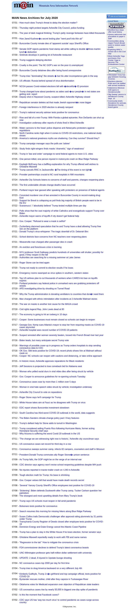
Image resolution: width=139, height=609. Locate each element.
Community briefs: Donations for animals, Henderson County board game (117, 104)
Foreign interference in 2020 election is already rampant (46, 107)
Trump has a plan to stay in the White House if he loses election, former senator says (60, 532)
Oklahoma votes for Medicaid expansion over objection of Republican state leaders (59, 584)
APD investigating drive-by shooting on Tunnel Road (44, 288)
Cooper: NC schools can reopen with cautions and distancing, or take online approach (60, 356)
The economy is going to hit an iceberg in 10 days (43, 314)
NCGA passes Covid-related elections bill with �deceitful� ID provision (54, 86)
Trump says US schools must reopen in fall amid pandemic (47, 501)
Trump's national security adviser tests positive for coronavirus (49, 112)
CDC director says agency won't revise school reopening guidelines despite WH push (60, 465)
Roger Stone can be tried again (34, 262)
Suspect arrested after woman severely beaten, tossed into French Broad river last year (61, 335)
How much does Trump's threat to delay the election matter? (48, 23)
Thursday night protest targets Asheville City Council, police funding (51, 28)
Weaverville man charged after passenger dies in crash (45, 242)
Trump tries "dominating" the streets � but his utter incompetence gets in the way (58, 76)
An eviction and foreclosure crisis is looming (40, 247)
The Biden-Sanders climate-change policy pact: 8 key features (49, 418)
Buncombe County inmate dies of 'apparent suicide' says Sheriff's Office (53, 43)
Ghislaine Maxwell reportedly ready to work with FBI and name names (53, 537)
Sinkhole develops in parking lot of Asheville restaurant (45, 55)
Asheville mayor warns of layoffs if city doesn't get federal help (49, 216)
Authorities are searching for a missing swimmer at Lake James (49, 257)
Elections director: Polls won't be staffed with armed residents (116, 83)
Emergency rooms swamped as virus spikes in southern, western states (53, 273)
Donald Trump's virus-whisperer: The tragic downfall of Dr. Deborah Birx (53, 231)
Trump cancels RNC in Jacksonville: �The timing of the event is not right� (55, 170)
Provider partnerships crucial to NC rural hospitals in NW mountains (51, 174)
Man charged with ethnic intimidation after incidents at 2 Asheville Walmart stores (58, 299)
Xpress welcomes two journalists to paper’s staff (117, 36)
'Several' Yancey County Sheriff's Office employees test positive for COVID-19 (56, 485)
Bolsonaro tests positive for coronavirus (38, 506)
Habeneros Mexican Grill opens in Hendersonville (116, 90)
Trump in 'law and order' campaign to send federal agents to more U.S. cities (56, 154)
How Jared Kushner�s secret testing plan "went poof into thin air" (51, 38)
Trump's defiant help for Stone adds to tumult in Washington (48, 423)
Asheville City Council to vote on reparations (40, 392)
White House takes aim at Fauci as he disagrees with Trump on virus (52, 402)
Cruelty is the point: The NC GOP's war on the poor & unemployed (51, 65)
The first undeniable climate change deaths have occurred (47, 185)
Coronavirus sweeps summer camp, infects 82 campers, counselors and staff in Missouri (62, 449)
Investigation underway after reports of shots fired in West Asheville (51, 123)
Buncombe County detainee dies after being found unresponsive (50, 70)
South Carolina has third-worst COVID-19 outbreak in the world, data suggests (57, 413)
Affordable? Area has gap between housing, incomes (117, 77)
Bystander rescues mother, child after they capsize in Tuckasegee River (53, 579)
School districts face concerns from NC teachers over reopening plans (53, 237)
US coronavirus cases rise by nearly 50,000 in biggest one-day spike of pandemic (58, 589)
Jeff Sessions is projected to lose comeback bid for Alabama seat (50, 366)
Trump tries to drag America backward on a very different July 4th (50, 568)
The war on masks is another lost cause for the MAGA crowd (48, 304)
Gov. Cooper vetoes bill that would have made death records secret (51, 480)
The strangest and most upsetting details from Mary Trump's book (51, 496)
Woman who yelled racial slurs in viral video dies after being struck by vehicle (56, 371)
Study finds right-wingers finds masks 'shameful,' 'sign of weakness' (51, 149)
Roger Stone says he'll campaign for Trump (40, 397)
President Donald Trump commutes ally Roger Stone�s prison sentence (54, 455)
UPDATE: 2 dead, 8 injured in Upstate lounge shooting (45, 558)
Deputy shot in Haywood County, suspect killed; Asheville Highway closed (54, 97)
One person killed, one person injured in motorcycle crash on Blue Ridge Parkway (58, 159)
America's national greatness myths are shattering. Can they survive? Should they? (59, 138)
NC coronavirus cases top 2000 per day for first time (44, 563)
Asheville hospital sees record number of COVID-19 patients (48, 330)
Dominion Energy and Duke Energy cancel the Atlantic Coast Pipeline (52, 527)
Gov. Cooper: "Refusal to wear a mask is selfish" (42, 221)
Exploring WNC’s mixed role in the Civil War (117, 52)
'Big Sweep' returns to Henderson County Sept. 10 (117, 96)
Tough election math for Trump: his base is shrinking (44, 475)
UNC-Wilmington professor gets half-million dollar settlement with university (55, 553)
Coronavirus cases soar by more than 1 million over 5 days (47, 382)
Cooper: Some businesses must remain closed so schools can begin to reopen (57, 319)
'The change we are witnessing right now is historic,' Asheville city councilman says (59, 439)
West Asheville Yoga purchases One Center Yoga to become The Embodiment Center (116, 60)
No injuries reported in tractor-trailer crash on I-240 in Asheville (49, 470)
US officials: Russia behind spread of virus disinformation (46, 81)
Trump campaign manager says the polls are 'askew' (44, 143)
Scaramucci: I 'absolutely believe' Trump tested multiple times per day (52, 205)
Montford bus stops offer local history (116, 31)
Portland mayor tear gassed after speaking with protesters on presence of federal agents (61, 190)
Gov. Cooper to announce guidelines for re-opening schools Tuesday (52, 376)
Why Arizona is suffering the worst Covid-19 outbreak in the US (49, 433)
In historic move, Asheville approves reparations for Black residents (51, 361)
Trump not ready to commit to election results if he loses (46, 268)
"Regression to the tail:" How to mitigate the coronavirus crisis (49, 542)
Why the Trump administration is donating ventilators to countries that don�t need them (61, 294)
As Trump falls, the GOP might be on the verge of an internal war (50, 459)
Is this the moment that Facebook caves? (39, 595)
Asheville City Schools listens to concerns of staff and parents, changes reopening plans (61, 180)
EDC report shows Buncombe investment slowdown (44, 408)
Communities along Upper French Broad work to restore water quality (116, 44)
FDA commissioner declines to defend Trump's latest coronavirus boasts (54, 547)
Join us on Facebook (116, 16)
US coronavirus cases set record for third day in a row (45, 444)
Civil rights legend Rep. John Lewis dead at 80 (41, 309)
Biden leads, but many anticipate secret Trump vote (44, 340)
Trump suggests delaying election (35, 60)
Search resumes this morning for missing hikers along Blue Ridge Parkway (55, 511)
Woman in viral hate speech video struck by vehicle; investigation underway (55, 387)
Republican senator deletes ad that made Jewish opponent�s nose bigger (55, 102)
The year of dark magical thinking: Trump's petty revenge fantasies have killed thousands (62, 33)
